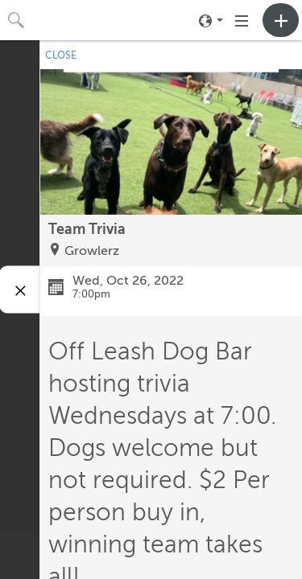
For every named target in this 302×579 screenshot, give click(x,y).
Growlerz (91, 251)
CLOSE (61, 55)
